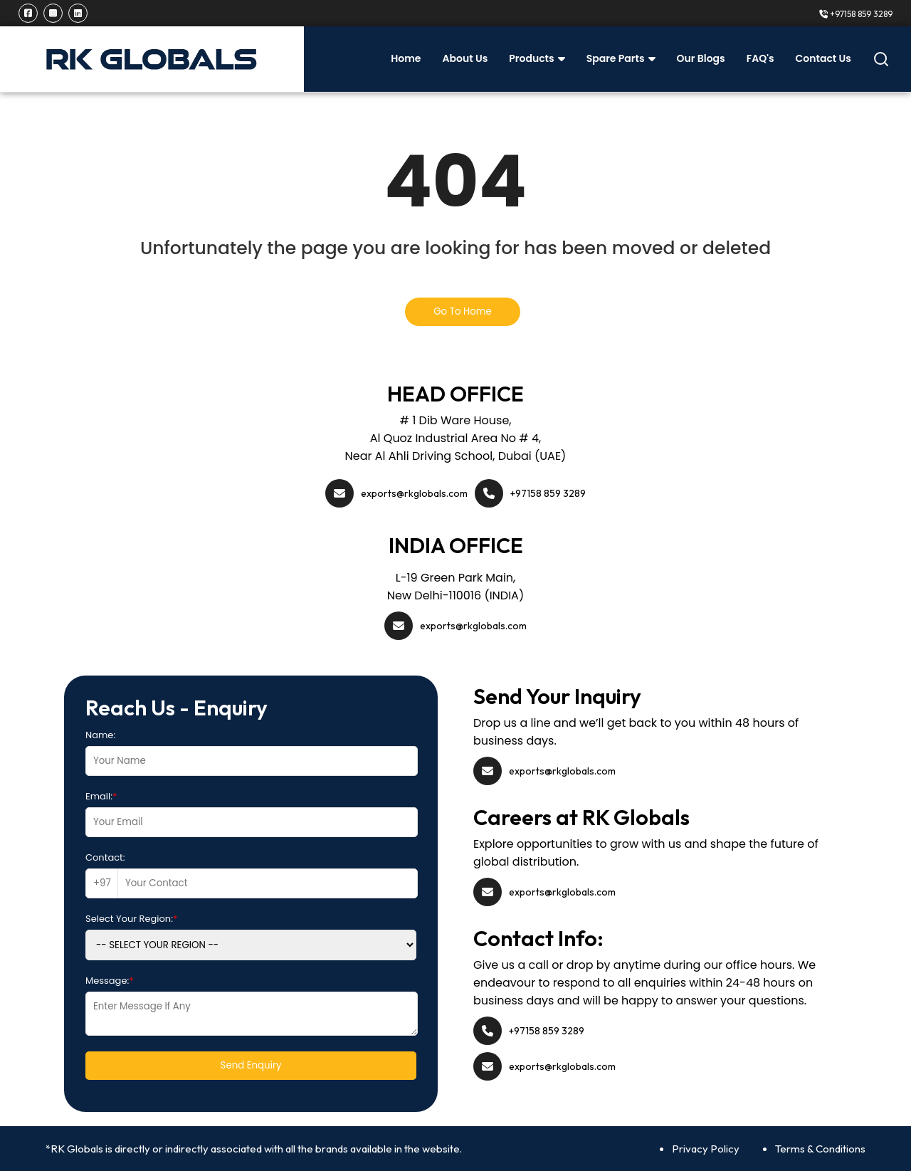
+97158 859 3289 (855, 14)
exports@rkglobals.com (414, 493)
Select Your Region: (131, 918)
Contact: (105, 857)
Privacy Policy (705, 1148)
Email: (101, 796)
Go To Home (462, 311)
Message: (109, 980)
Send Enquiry (251, 1065)
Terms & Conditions (820, 1148)
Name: (100, 735)
